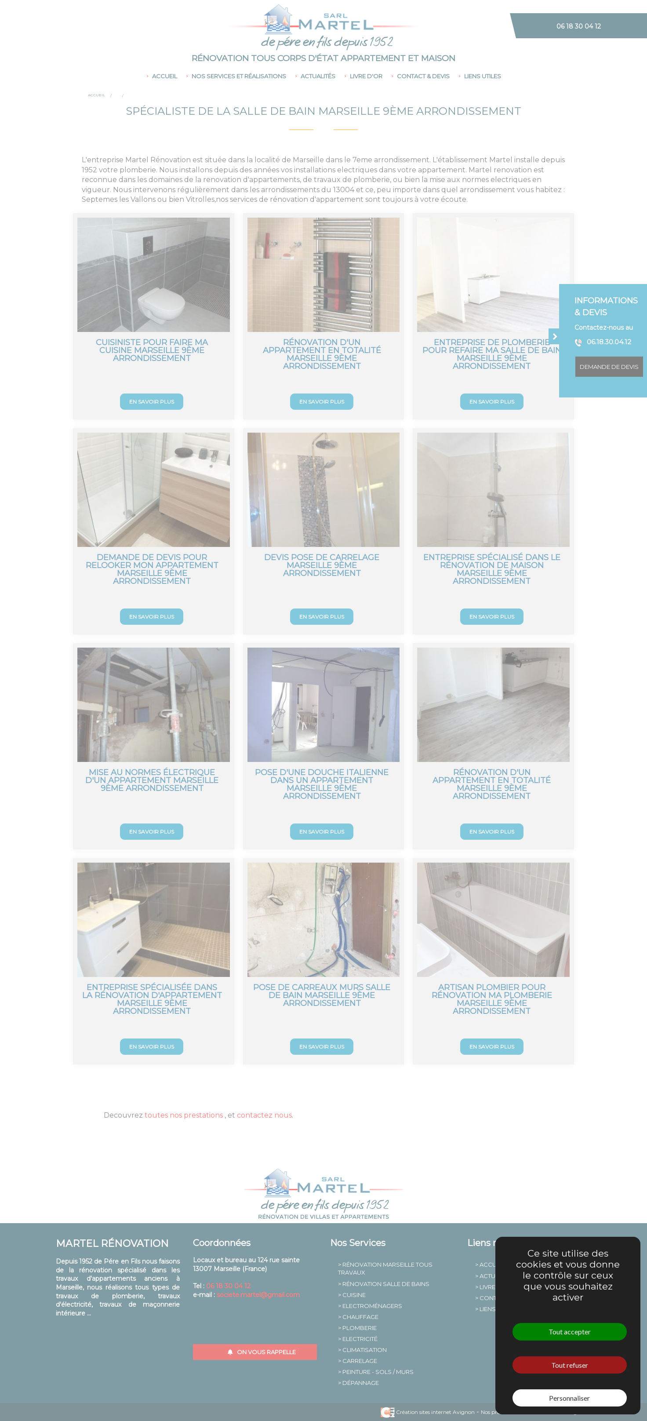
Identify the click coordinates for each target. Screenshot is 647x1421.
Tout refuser (569, 1365)
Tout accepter (570, 1331)
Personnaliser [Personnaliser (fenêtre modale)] (569, 1398)
